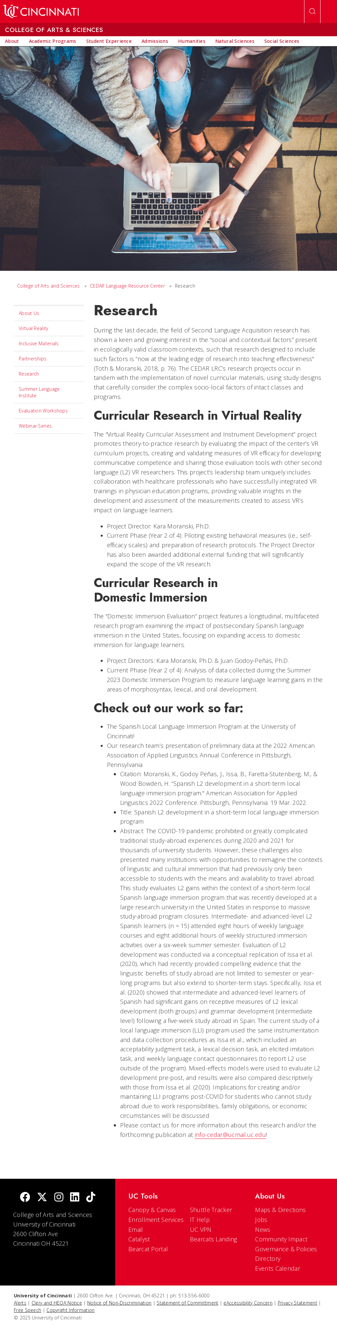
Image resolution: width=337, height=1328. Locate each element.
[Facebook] (25, 1197)
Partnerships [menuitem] (33, 358)
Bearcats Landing (213, 1239)
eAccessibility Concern (247, 1303)
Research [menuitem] (29, 374)
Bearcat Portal (148, 1249)
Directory (267, 1258)
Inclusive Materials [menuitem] (39, 343)
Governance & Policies (286, 1249)
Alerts (20, 1303)
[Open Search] (312, 11)
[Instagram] (59, 1197)
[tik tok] (90, 1197)
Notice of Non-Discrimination (119, 1303)
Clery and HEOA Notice (57, 1303)
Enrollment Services (156, 1220)
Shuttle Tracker (211, 1210)
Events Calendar (277, 1268)
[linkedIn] (74, 1197)
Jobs (261, 1220)
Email (135, 1229)
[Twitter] (42, 1197)
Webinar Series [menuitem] (35, 426)
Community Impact (281, 1239)
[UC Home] (41, 11)
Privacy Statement (297, 1303)
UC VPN (201, 1229)
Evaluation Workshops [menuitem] (43, 411)
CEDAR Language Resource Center (127, 286)
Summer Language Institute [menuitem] (39, 392)
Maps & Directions (280, 1210)
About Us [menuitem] (29, 313)
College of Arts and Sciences (48, 286)
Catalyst (139, 1239)
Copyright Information (70, 1310)
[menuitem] (12, 41)
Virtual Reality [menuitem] (33, 328)
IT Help (200, 1220)
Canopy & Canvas (152, 1210)
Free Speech (27, 1310)
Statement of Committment (187, 1303)
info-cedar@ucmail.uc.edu (230, 1135)
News (262, 1229)
